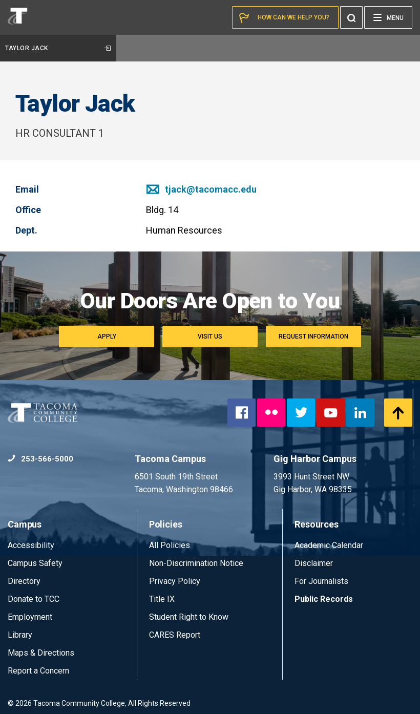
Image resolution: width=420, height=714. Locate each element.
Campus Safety (35, 563)
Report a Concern (38, 671)
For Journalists (321, 581)
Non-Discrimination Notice (196, 563)
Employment (30, 617)
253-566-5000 (40, 459)
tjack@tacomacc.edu (201, 189)
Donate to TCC (33, 599)
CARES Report (174, 635)
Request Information (313, 336)
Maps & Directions (41, 653)
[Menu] (388, 17)
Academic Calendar (329, 545)
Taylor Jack (58, 48)
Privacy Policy (174, 581)
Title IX (162, 599)
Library (20, 635)
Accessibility (31, 545)
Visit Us (210, 336)
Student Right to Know (188, 617)
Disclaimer (314, 563)
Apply (106, 336)
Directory (24, 581)
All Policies (170, 545)
